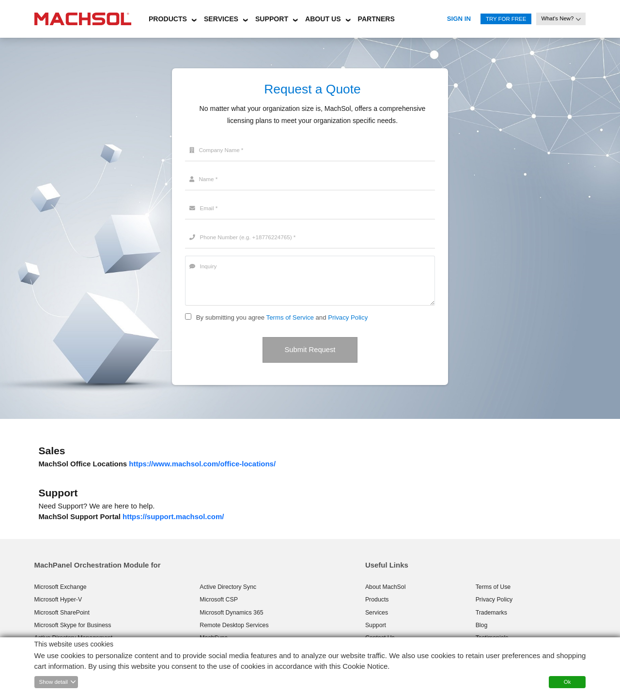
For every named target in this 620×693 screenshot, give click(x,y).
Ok (567, 682)
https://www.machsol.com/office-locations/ (202, 464)
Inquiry (203, 266)
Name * (204, 179)
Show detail (53, 682)
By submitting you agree (230, 317)
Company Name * (218, 150)
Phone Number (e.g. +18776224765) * (245, 237)
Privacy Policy (348, 317)
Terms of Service (290, 317)
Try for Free (506, 19)
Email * (204, 208)
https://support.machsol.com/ (173, 517)
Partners (376, 19)
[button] (168, 17)
